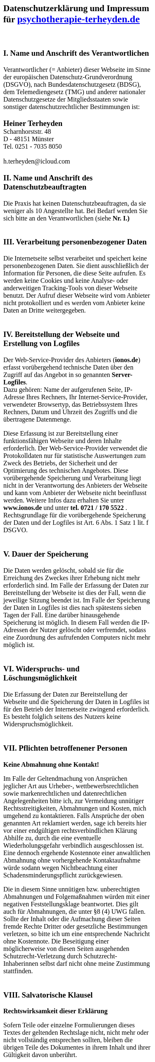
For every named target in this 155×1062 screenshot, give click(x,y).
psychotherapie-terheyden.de (78, 19)
